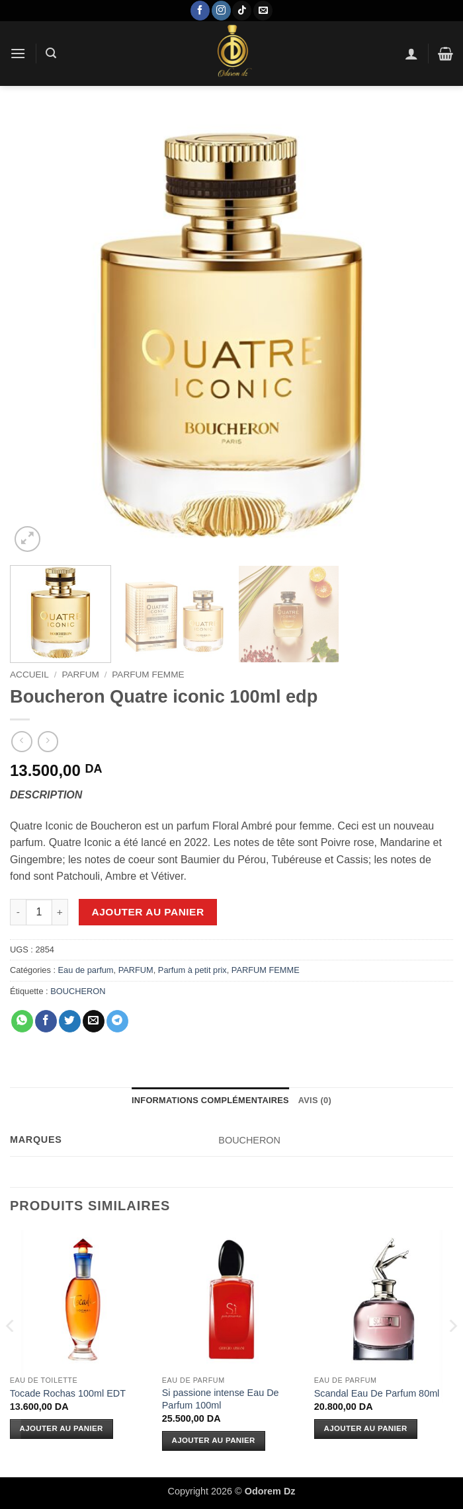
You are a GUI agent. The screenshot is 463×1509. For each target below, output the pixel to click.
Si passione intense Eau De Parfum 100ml (220, 1399)
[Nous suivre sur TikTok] (241, 10)
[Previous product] (48, 741)
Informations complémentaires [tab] (210, 1100)
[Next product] (21, 741)
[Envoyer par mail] (94, 1021)
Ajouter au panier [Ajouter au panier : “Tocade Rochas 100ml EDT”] (61, 1428)
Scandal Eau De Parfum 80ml (377, 1393)
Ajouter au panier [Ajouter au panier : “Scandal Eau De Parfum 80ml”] (365, 1428)
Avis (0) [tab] (314, 1100)
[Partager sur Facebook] (46, 1021)
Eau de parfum (86, 970)
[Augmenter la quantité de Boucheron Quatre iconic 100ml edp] (60, 912)
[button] (18, 53)
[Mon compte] (411, 53)
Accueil (29, 674)
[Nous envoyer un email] (263, 10)
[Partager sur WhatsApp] (22, 1021)
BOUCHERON (77, 991)
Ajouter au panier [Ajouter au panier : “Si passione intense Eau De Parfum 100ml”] (213, 1440)
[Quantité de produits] (39, 912)
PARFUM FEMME (148, 674)
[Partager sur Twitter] (70, 1021)
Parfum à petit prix (192, 970)
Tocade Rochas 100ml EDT (68, 1393)
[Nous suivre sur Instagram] (221, 10)
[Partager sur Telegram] (117, 1021)
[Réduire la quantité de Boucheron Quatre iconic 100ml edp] (18, 912)
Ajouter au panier (148, 911)
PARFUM (80, 674)
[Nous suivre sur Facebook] (200, 10)
